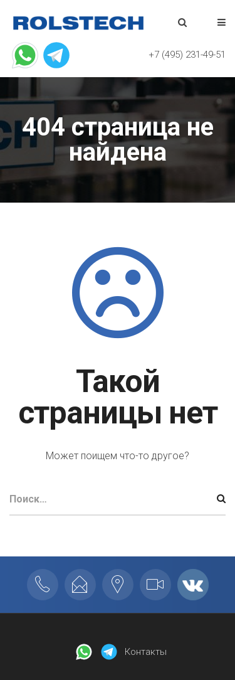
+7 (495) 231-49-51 (187, 54)
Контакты (146, 651)
